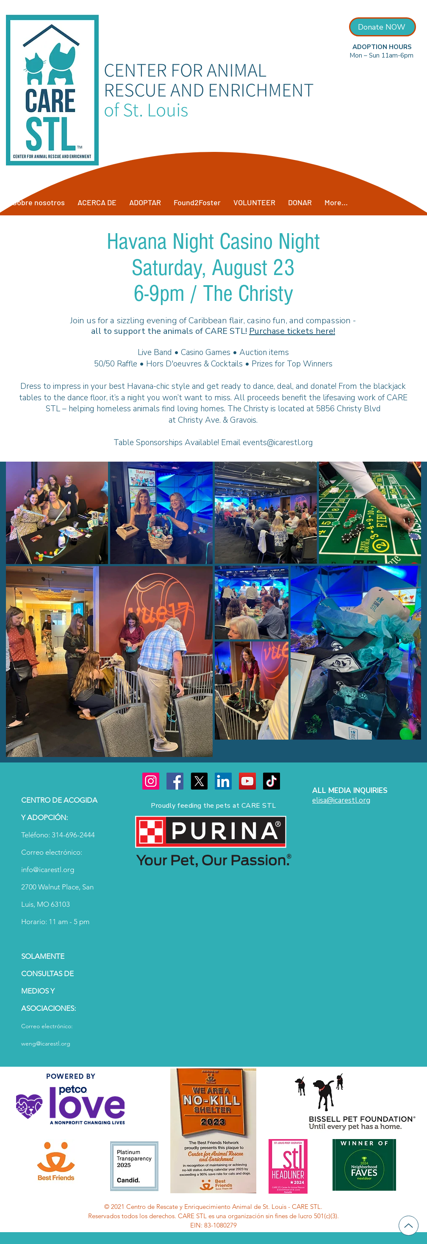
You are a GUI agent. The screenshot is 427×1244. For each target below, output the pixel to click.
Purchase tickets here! (292, 331)
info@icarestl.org (47, 869)
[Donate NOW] (382, 26)
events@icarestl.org (278, 442)
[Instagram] (150, 781)
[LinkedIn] (223, 781)
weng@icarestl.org (45, 1043)
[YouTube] (247, 781)
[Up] (409, 1226)
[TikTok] (271, 781)
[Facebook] (174, 781)
